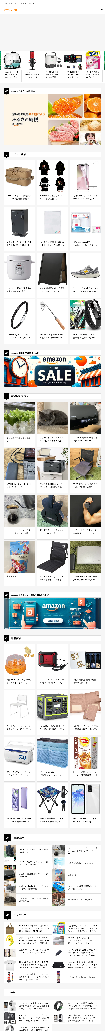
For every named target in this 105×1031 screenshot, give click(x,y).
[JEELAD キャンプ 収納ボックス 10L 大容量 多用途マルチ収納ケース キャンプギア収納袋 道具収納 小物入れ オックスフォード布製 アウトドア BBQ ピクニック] (19, 176)
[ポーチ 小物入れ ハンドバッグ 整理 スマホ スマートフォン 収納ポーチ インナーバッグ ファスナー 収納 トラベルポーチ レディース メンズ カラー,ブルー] (52, 753)
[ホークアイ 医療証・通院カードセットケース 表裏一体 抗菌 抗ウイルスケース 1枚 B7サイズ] (52, 222)
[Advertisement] (52, 32)
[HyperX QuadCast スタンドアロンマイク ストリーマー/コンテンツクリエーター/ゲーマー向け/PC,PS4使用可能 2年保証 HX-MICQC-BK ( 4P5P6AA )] (32, 60)
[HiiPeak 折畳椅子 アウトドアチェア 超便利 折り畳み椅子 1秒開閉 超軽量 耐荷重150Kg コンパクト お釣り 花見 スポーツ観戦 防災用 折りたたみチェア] (52, 799)
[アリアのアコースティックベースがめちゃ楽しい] (52, 511)
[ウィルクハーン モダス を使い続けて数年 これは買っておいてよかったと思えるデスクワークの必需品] (85, 464)
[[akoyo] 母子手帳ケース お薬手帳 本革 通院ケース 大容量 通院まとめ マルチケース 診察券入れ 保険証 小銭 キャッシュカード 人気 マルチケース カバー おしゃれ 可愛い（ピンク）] (85, 706)
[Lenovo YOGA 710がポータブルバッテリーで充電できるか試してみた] (85, 557)
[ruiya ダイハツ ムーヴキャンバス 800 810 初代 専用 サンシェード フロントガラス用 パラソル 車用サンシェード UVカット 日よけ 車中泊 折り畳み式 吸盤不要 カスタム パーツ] (12, 60)
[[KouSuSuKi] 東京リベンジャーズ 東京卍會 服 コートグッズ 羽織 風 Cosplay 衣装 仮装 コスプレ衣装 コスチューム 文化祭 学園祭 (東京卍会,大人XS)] (52, 176)
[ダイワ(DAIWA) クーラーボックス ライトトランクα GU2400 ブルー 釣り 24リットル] (19, 753)
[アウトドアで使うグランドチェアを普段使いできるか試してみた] (52, 557)
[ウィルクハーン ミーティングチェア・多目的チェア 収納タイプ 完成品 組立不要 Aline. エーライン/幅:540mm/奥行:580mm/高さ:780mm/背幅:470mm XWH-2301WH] (19, 706)
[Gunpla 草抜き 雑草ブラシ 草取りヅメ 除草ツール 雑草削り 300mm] (52, 315)
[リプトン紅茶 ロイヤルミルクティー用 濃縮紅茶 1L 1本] (85, 753)
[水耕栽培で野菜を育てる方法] (19, 418)
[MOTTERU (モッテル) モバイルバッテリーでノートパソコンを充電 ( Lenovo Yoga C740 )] (19, 464)
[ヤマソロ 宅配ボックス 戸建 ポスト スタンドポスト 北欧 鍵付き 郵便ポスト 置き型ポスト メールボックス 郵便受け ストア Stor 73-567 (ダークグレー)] (19, 222)
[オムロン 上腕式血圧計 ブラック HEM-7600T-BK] (85, 418)
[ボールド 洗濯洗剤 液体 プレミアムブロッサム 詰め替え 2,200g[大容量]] (93, 60)
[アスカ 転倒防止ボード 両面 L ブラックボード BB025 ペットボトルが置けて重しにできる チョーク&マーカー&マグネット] (52, 269)
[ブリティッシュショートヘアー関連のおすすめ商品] (52, 418)
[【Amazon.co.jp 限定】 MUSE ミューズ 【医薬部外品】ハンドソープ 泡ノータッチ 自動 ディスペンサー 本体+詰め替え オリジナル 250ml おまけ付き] (85, 222)
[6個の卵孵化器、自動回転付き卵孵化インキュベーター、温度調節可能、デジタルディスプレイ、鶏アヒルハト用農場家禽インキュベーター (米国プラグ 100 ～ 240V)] (19, 660)
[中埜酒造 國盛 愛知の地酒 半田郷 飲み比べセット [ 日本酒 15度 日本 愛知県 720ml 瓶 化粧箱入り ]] (85, 660)
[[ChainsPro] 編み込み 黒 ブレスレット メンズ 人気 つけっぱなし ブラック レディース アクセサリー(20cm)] (19, 315)
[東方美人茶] (19, 557)
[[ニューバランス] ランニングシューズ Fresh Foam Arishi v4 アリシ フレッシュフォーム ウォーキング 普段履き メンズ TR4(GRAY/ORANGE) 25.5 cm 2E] (85, 269)
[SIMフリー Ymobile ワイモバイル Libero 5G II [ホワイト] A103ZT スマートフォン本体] (85, 799)
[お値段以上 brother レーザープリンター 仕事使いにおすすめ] (52, 464)
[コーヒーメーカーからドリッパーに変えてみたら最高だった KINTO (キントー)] (19, 511)
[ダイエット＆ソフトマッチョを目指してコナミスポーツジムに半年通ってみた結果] (85, 511)
